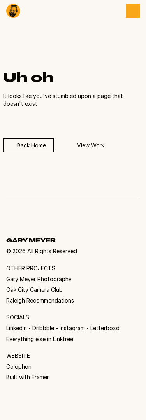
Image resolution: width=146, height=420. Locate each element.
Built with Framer (27, 377)
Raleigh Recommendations (40, 300)
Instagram (72, 328)
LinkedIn (16, 328)
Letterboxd (105, 328)
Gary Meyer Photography (39, 279)
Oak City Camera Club (34, 289)
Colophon (19, 366)
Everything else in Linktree (39, 339)
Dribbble (43, 328)
